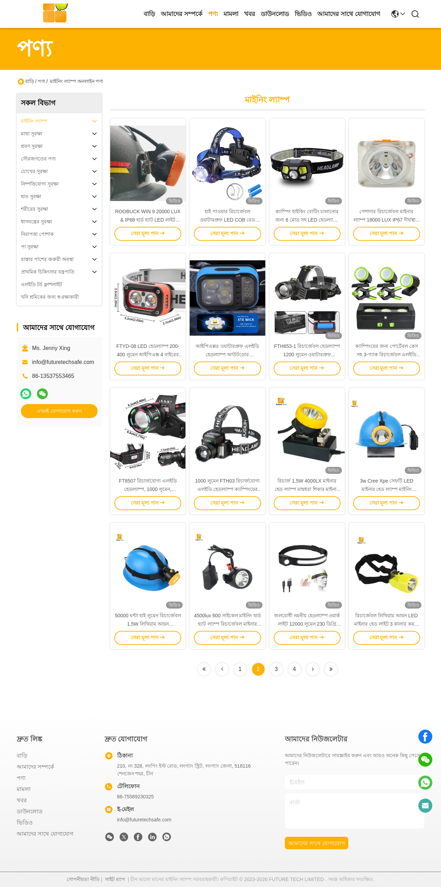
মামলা (230, 13)
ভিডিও (303, 13)
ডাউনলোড (275, 13)
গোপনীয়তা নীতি (83, 879)
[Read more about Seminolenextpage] (204, 669)
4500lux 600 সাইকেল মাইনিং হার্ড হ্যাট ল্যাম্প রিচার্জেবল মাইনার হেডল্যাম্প (227, 624)
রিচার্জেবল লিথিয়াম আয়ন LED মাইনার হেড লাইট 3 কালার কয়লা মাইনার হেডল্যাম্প (386, 624)
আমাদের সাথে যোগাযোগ (348, 13)
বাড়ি (149, 13)
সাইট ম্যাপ (115, 879)
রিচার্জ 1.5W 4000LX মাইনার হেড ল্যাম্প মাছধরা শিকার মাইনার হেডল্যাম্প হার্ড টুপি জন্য (307, 489)
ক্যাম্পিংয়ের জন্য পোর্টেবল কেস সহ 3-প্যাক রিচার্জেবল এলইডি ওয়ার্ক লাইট (386, 354)
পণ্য (213, 13)
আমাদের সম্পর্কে (182, 13)
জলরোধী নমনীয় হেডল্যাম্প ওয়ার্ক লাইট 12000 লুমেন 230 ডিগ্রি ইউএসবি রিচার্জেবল (307, 624)
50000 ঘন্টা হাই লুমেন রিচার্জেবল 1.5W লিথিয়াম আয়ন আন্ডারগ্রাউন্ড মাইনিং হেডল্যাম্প (148, 624)
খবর (249, 13)
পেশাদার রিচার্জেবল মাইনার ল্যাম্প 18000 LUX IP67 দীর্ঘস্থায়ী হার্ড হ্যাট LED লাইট (386, 220)
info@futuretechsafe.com (63, 362)
